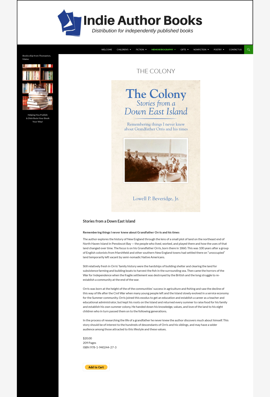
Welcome (106, 49)
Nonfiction (200, 49)
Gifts (183, 49)
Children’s (122, 49)
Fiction (140, 49)
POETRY (218, 49)
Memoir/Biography (162, 49)
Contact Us (235, 49)
